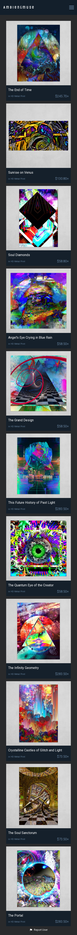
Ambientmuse (19, 7)
